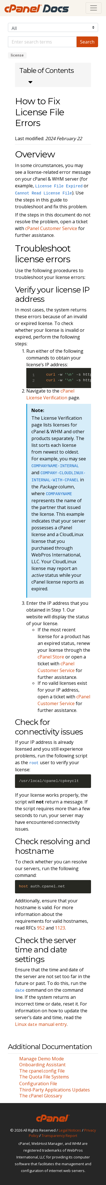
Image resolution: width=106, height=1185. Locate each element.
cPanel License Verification (50, 394)
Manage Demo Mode (41, 1059)
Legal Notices (70, 1130)
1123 (60, 928)
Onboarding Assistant (42, 1064)
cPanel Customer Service (51, 228)
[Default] (42, 41)
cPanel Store (51, 657)
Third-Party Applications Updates (54, 1090)
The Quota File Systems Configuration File (44, 1080)
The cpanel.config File (42, 1071)
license (17, 55)
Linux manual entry (41, 1024)
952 (41, 928)
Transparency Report (59, 1135)
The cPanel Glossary (40, 1096)
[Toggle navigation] (93, 8)
